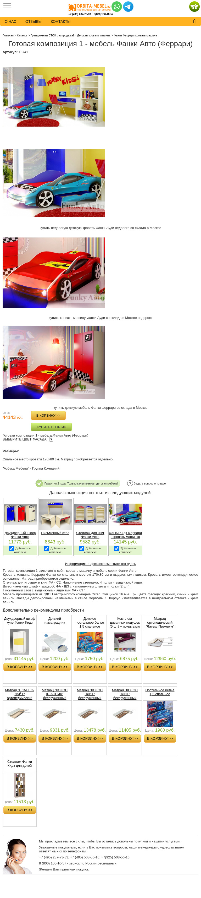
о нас (10, 21)
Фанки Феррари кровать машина (135, 35)
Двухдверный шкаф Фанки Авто (20, 535)
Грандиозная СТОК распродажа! (52, 35)
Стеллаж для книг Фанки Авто (90, 535)
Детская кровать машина (93, 35)
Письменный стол (55, 533)
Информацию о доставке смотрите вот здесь (100, 564)
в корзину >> (48, 415)
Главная (8, 35)
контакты (61, 21)
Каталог (22, 35)
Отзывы (33, 21)
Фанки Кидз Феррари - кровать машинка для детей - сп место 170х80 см (125, 539)
